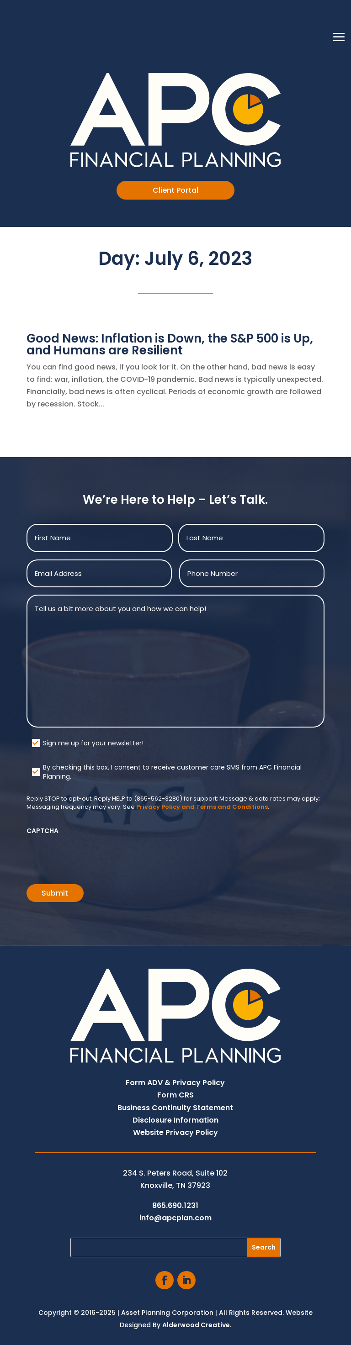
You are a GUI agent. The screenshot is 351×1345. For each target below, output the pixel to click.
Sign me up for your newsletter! (93, 743)
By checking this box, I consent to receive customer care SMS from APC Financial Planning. (172, 772)
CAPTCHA (42, 830)
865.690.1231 (175, 1205)
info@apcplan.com (175, 1218)
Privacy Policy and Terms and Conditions (202, 806)
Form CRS (175, 1095)
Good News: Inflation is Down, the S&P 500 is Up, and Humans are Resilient (170, 344)
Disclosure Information (175, 1120)
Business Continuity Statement (175, 1107)
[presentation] (96, 856)
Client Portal (175, 190)
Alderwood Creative (196, 1324)
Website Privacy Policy (175, 1132)
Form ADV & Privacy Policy (175, 1082)
